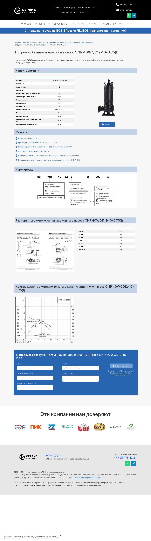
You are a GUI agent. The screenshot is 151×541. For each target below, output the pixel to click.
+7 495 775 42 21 (125, 457)
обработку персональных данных (122, 374)
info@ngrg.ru (53, 455)
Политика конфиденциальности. (86, 477)
